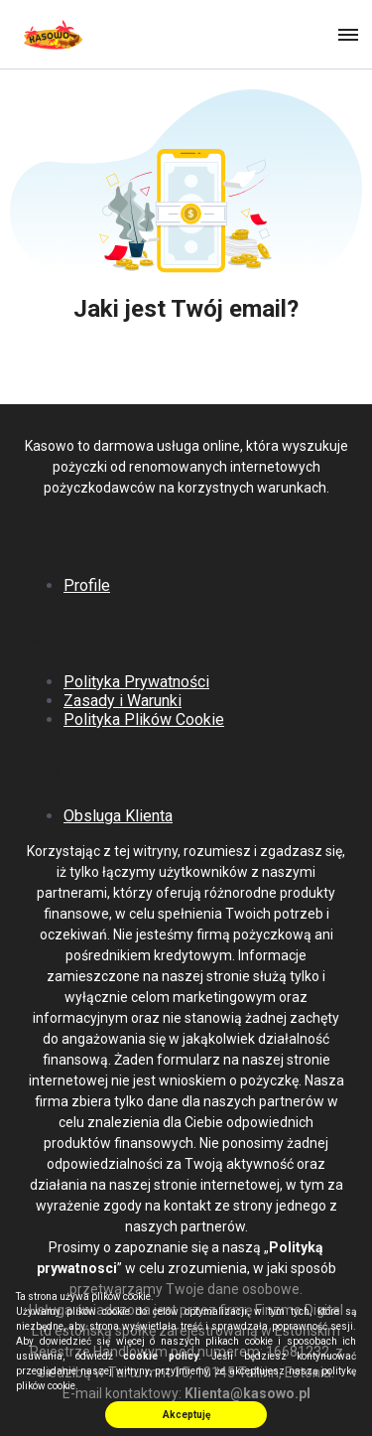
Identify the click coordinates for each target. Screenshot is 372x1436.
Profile (86, 585)
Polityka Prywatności (136, 681)
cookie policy (160, 1356)
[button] (346, 34)
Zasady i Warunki (122, 700)
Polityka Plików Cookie (143, 719)
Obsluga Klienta (118, 815)
